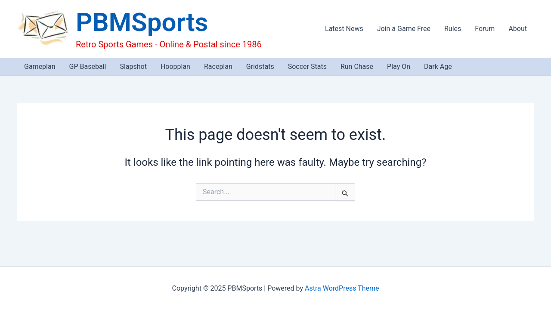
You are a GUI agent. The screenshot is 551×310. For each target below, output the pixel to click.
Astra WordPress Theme (342, 288)
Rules (452, 29)
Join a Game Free (403, 29)
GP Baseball (87, 66)
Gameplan (40, 66)
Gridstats (260, 66)
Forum (485, 29)
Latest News (344, 29)
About (517, 29)
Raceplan (218, 66)
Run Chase (357, 66)
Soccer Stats (307, 66)
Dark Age (438, 66)
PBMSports (142, 22)
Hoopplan (175, 66)
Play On (398, 66)
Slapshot (133, 66)
